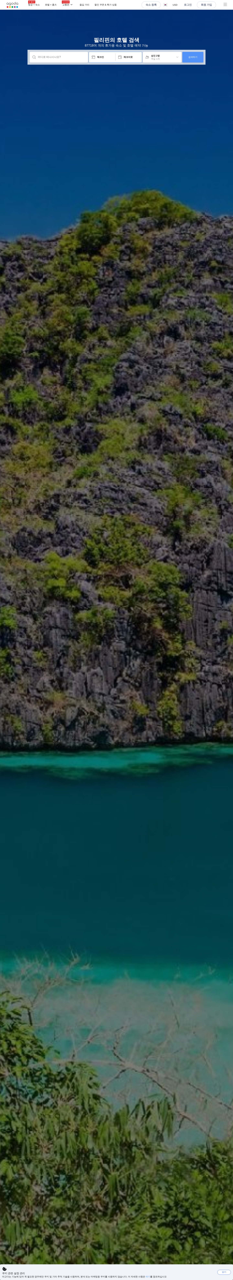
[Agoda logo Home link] (12, 5)
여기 (148, 1276)
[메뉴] (122, 5)
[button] (165, 5)
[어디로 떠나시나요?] (61, 57)
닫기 (224, 1272)
